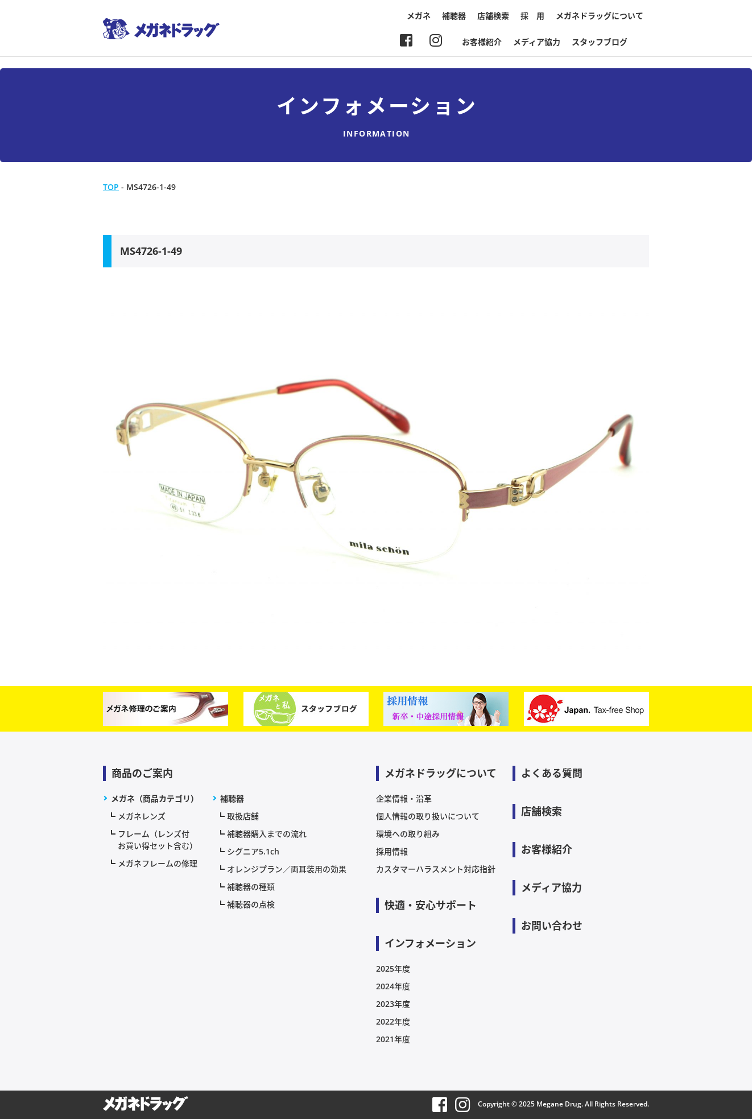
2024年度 (393, 986)
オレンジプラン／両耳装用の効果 (286, 869)
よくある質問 (551, 773)
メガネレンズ (142, 816)
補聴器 (454, 15)
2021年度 (393, 1039)
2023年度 (393, 1003)
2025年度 (393, 968)
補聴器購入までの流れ (267, 833)
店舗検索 (493, 15)
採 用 (532, 15)
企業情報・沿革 (404, 798)
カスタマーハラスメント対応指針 (435, 869)
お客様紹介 (482, 41)
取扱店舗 (243, 816)
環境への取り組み (408, 833)
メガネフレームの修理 (157, 863)
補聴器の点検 (251, 904)
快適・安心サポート (431, 905)
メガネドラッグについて (599, 15)
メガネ (419, 15)
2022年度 (393, 1021)
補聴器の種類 (251, 886)
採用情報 (392, 851)
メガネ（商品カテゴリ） (155, 798)
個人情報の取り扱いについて (428, 816)
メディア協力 (536, 41)
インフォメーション (430, 943)
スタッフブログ (599, 41)
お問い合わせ (551, 925)
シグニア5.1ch (253, 851)
